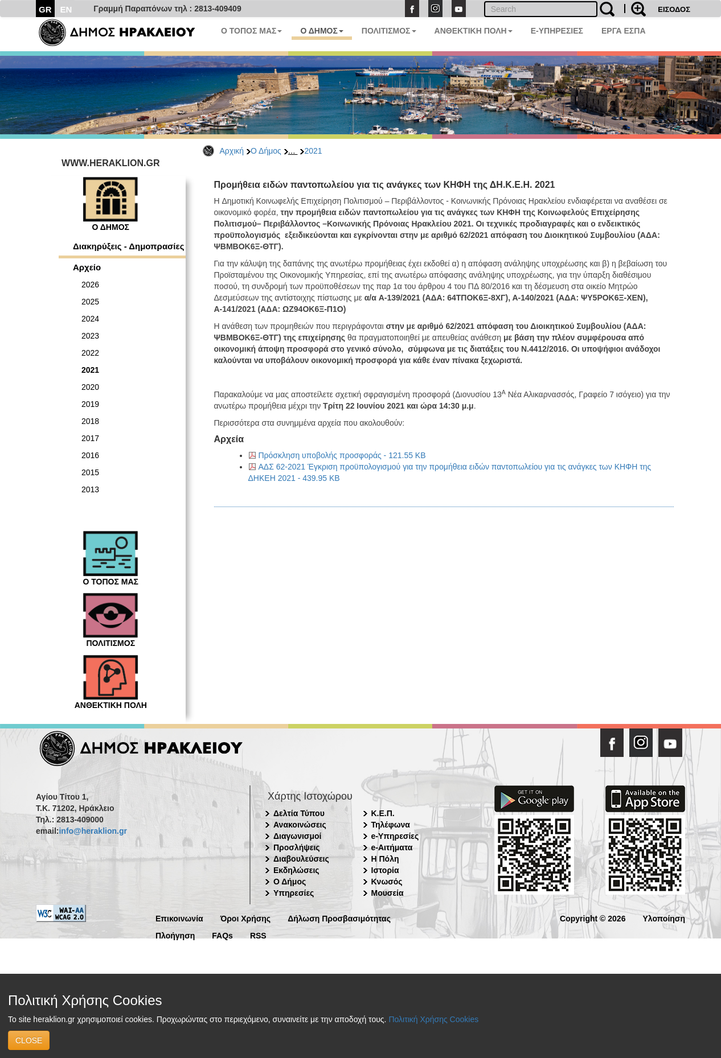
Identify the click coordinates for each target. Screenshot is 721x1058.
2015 (90, 472)
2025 (90, 301)
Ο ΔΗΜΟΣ (321, 30)
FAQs (222, 934)
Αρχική (232, 150)
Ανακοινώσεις (299, 824)
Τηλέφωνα (390, 824)
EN (66, 9)
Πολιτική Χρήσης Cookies (433, 1019)
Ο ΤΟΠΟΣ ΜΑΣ (251, 30)
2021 (313, 150)
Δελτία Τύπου (299, 813)
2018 (90, 421)
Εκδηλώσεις (296, 870)
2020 (90, 387)
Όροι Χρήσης (245, 917)
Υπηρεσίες (293, 893)
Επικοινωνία (179, 917)
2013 (90, 489)
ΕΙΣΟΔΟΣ (674, 9)
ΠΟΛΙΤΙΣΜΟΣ (389, 30)
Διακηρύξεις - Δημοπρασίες (128, 246)
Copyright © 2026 (592, 917)
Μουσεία (387, 893)
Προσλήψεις (296, 847)
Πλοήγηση (175, 934)
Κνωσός (387, 881)
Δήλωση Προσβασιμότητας (339, 917)
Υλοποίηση (663, 917)
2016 (90, 455)
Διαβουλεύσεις (301, 858)
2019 (90, 404)
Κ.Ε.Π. (383, 813)
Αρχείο (87, 267)
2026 (90, 284)
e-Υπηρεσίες (395, 836)
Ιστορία (385, 870)
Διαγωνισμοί (297, 836)
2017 (90, 438)
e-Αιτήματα (392, 847)
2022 (90, 352)
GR (45, 9)
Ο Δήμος (266, 150)
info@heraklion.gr (92, 830)
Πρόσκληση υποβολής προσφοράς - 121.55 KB (342, 455)
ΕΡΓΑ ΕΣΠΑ (623, 30)
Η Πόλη (385, 858)
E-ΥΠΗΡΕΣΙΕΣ (557, 30)
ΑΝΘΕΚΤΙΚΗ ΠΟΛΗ (474, 30)
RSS (258, 934)
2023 (90, 335)
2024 (90, 318)
